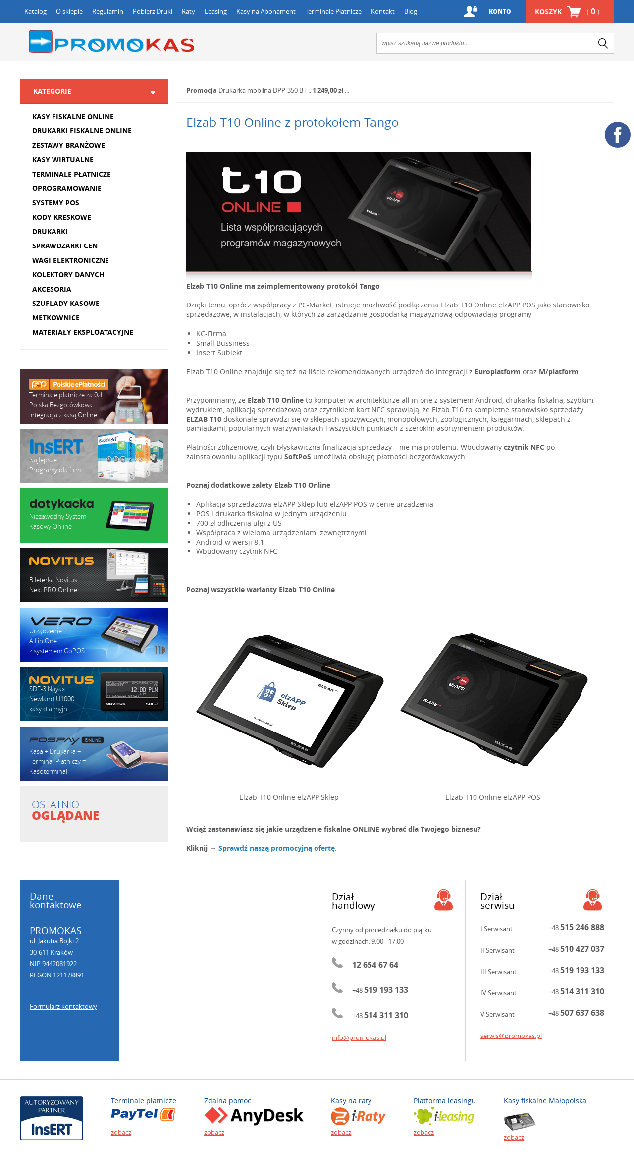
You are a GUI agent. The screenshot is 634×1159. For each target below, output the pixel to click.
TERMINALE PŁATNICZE (71, 174)
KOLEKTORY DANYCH (68, 274)
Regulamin (107, 11)
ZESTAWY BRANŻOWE (68, 145)
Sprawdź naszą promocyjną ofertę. (277, 848)
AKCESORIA (51, 289)
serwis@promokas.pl (511, 1035)
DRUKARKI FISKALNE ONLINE (82, 130)
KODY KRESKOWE (61, 217)
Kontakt (383, 11)
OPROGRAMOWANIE (67, 188)
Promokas (111, 41)
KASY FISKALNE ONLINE (73, 116)
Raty (188, 11)
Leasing (216, 11)
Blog (410, 11)
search (603, 43)
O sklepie (69, 11)
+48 (380, 990)
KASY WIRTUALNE (63, 159)
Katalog (35, 11)
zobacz (121, 1132)
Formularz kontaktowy (63, 1006)
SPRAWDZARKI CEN (65, 245)
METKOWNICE (56, 317)
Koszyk (567, 11)
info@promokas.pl (359, 1037)
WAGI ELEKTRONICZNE (70, 260)
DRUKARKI (50, 231)
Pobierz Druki (152, 11)
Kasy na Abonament (266, 11)
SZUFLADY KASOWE (66, 303)
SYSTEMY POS (55, 202)
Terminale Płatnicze (333, 11)
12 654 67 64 (375, 964)
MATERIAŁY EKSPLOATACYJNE (82, 332)
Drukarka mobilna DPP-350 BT (262, 90)
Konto (500, 11)
